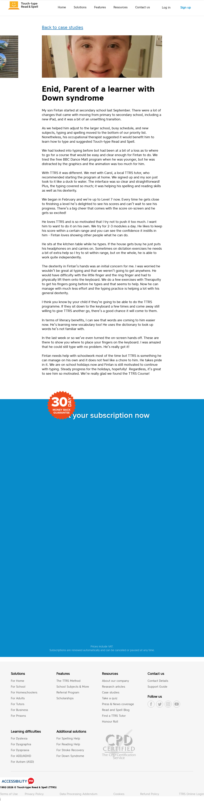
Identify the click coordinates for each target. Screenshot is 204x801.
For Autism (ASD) (22, 762)
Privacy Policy (34, 794)
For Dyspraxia (20, 750)
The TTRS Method (68, 681)
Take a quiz (109, 698)
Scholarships (64, 698)
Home (62, 7)
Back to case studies (62, 27)
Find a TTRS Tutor (114, 716)
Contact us (142, 7)
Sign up (185, 7)
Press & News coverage (118, 704)
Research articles (113, 686)
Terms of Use (9, 794)
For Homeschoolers (24, 692)
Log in (166, 7)
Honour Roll (110, 721)
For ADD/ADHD (21, 756)
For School (18, 686)
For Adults (18, 698)
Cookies (118, 794)
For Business (19, 710)
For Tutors (17, 704)
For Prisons (18, 716)
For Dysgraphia (21, 744)
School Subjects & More (72, 686)
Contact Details (158, 681)
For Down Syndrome (70, 756)
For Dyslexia (19, 738)
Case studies (110, 692)
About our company (115, 681)
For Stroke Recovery (70, 750)
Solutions (80, 7)
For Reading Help (68, 744)
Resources (120, 7)
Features (100, 7)
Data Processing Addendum (78, 794)
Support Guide (157, 686)
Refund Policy (149, 794)
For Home (17, 681)
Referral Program (67, 692)
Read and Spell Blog (116, 710)
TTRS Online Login (191, 794)
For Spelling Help (68, 738)
